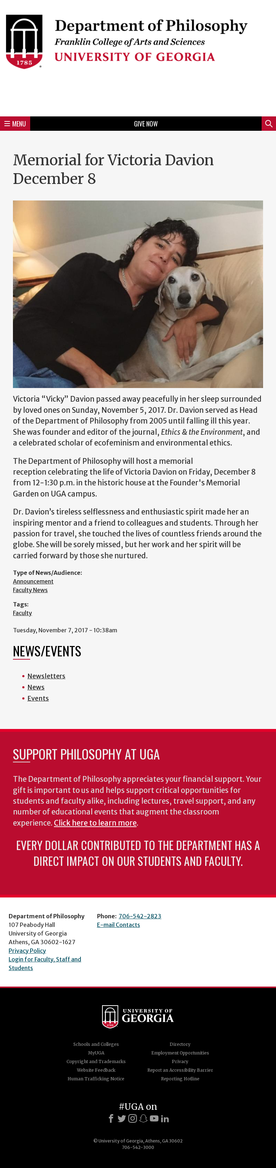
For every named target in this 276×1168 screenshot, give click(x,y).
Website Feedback (96, 1070)
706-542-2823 (140, 916)
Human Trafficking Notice (96, 1078)
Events (38, 698)
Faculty (22, 613)
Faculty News (30, 590)
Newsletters (46, 676)
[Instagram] (132, 1118)
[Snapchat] (143, 1118)
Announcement (33, 581)
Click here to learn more (95, 823)
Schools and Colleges (96, 1044)
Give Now (146, 123)
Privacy (180, 1061)
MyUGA (96, 1053)
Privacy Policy (27, 950)
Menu (15, 123)
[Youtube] (154, 1118)
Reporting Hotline (180, 1078)
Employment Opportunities (180, 1053)
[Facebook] (111, 1118)
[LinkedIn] (165, 1118)
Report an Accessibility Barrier (180, 1070)
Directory (180, 1044)
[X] (122, 1118)
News (36, 687)
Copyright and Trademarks (96, 1061)
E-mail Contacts (118, 924)
